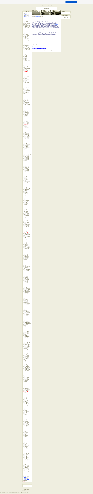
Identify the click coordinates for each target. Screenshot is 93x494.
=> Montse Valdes (26, 304)
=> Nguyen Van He (26, 343)
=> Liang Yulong (26, 422)
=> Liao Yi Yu (25, 401)
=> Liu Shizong (25, 452)
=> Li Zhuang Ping (26, 445)
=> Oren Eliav (25, 300)
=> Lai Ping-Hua (26, 227)
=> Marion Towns (26, 321)
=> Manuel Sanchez (26, 99)
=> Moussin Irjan (26, 271)
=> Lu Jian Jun (25, 415)
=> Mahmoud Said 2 (26, 377)
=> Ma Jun (25, 442)
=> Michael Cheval (26, 316)
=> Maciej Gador (26, 368)
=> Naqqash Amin (26, 248)
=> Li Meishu (25, 432)
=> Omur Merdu (26, 468)
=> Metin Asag (25, 315)
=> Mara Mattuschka (26, 83)
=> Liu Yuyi (25, 413)
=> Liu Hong (25, 456)
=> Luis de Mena (26, 112)
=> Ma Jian (25, 443)
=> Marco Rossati (26, 123)
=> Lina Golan (25, 168)
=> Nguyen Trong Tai (26, 342)
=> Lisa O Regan (26, 319)
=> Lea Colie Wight (26, 224)
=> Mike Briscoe (26, 143)
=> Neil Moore (25, 436)
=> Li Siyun (25, 464)
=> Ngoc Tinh (25, 37)
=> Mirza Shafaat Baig (27, 188)
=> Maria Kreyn (25, 20)
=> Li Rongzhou (26, 431)
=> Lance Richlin (26, 345)
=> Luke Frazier (25, 182)
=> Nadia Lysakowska (26, 253)
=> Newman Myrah (26, 60)
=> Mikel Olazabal (26, 55)
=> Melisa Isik (25, 212)
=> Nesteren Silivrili (26, 238)
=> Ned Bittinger (26, 420)
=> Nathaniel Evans (26, 322)
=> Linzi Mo (25, 77)
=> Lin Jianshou (26, 403)
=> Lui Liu (25, 61)
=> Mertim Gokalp (26, 169)
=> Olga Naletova (26, 255)
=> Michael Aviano (26, 244)
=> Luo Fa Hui (25, 385)
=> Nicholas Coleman (26, 181)
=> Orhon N (25, 42)
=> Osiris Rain (25, 111)
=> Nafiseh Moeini (26, 94)
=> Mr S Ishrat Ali (26, 250)
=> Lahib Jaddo (25, 308)
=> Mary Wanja (25, 198)
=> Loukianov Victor (26, 269)
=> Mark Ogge (25, 282)
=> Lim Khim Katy (26, 47)
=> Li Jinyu (25, 56)
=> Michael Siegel (26, 120)
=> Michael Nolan (26, 139)
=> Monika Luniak (26, 376)
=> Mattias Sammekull (27, 84)
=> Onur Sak (25, 187)
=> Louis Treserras (26, 287)
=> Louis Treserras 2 (26, 465)
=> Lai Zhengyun (26, 122)
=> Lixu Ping (25, 59)
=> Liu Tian (25, 412)
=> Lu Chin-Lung (26, 231)
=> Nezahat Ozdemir (26, 28)
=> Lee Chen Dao (26, 242)
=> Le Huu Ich (25, 341)
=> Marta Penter (26, 35)
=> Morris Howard (26, 357)
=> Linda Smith (25, 114)
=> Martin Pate (25, 400)
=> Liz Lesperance (26, 183)
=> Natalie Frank (26, 150)
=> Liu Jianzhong (26, 32)
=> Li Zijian (25, 416)
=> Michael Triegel (26, 166)
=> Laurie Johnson (26, 113)
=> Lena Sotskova (26, 476)
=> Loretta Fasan (26, 145)
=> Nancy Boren (26, 133)
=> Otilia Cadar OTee (26, 48)
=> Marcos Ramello (26, 303)
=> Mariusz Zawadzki (26, 288)
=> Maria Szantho (26, 79)
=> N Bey (24, 237)
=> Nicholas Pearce (26, 389)
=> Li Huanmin (25, 429)
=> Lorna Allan (25, 320)
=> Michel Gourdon (26, 369)
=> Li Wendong (25, 449)
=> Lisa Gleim (25, 335)
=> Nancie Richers (26, 102)
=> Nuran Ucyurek (26, 193)
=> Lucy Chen (25, 243)
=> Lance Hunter (26, 437)
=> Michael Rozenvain (27, 323)
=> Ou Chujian (25, 448)
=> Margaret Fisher (26, 44)
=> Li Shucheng (25, 73)
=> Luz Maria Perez (26, 25)
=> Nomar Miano (26, 330)
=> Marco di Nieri (26, 280)
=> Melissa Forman (26, 289)
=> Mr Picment (25, 313)
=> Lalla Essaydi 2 (26, 156)
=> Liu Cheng (25, 402)
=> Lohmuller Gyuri (26, 286)
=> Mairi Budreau (26, 119)
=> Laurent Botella (26, 353)
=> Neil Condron (26, 332)
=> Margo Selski (26, 128)
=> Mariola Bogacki (26, 296)
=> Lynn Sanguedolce (26, 39)
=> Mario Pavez (25, 70)
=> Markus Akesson (26, 346)
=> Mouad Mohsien (26, 312)
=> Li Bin (24, 399)
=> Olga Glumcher (26, 360)
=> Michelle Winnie (26, 336)
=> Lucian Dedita (26, 127)
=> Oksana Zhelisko (26, 331)
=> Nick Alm (25, 91)
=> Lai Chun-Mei (26, 226)
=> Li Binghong (25, 426)
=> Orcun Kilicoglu (26, 186)
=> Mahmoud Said (26, 205)
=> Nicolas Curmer (26, 365)
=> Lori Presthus (26, 314)
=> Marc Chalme (26, 355)
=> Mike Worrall (25, 299)
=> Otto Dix (25, 354)
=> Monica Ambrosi (26, 90)
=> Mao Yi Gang (26, 398)
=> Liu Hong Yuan (26, 386)
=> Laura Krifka (25, 283)
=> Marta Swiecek (26, 89)
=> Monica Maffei (26, 279)
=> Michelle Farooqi (26, 21)
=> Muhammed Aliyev (26, 236)
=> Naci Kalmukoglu (26, 75)
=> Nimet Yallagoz (26, 38)
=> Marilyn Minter (26, 366)
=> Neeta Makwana (26, 367)
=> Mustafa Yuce (26, 170)
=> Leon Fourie (25, 209)
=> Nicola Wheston (26, 136)
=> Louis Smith (25, 121)
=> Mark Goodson (26, 225)
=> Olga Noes (25, 387)
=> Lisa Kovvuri (25, 110)
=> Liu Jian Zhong (26, 438)
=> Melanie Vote (26, 157)
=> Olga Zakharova (26, 68)
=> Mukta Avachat (26, 33)
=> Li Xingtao (25, 421)
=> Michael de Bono (26, 76)
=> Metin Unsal (25, 103)
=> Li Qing (25, 451)
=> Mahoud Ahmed (26, 305)
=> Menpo (25, 117)
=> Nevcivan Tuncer (26, 197)
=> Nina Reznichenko (26, 105)
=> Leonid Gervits (26, 194)
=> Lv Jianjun (25, 454)
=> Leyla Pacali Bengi (26, 26)
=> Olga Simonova (26, 256)
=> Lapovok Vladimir (26, 266)
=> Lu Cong (25, 202)
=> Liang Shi (25, 78)
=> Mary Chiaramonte (26, 144)
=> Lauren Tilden (26, 138)
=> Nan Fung (25, 446)
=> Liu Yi (24, 430)
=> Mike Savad (25, 245)
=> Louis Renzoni (26, 311)
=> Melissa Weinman (26, 147)
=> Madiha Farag (26, 161)
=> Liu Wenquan (26, 425)
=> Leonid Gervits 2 (26, 396)
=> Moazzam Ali (26, 249)
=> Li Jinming (25, 462)
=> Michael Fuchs (26, 167)
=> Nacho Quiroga (26, 153)
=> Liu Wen (25, 447)
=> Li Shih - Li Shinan (26, 459)
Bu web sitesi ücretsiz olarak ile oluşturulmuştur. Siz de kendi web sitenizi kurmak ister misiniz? (46, 2)
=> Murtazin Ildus (26, 272)
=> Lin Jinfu (25, 407)
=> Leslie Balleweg (26, 233)
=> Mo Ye (25, 418)
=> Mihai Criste (25, 277)
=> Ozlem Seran (26, 54)
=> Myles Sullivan (26, 278)
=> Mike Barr (25, 176)
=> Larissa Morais (26, 106)
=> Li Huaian (25, 467)
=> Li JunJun (25, 36)
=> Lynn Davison (26, 327)
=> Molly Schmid (26, 363)
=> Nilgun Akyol (25, 69)
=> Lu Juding (25, 423)
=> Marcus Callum (26, 433)
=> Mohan (25, 408)
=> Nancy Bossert (26, 82)
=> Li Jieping (25, 460)
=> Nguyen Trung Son (27, 344)
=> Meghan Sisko (26, 356)
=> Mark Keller (25, 326)
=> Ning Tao (25, 444)
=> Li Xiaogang (25, 409)
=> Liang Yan (25, 397)
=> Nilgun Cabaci (26, 158)
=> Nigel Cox (25, 141)
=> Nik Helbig (25, 349)
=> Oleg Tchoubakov (26, 246)
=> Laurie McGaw (26, 135)
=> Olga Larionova (26, 252)
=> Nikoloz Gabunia (26, 254)
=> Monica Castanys (26, 49)
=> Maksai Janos (26, 50)
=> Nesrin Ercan (26, 134)
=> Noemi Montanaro (26, 364)
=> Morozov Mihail (26, 270)
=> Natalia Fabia (26, 189)
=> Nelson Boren (26, 132)
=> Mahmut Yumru (26, 199)
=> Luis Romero (26, 379)
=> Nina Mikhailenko (26, 275)
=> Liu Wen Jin (25, 31)
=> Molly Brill (25, 34)
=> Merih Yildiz (25, 276)
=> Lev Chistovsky (26, 411)
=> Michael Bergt (26, 146)
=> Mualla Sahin (26, 200)
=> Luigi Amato (25, 281)
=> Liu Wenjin (25, 463)
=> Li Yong (25, 414)
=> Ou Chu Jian (25, 457)
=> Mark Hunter (25, 337)
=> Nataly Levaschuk (26, 104)
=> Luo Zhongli (25, 378)
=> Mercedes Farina (26, 441)
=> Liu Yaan (25, 455)
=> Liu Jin (25, 458)
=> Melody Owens (26, 137)
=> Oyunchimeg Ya (26, 43)
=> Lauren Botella (26, 95)
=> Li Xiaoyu (25, 404)
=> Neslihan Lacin (26, 27)
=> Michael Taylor (26, 22)
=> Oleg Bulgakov (26, 290)
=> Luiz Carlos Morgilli (27, 154)
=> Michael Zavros (26, 292)
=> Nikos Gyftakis (26, 172)
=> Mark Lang (25, 201)
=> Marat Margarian (26, 247)
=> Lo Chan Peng (26, 72)
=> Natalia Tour (25, 190)
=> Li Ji (24, 427)
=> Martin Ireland (26, 171)
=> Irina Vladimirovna (26, 263)
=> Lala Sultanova (26, 257)
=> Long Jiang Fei (26, 453)
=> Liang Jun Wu (26, 466)
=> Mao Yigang (25, 419)
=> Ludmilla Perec (26, 388)
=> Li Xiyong (25, 410)
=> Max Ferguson (26, 142)
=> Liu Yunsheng (26, 471)
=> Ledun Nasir (25, 382)
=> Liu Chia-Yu (25, 230)
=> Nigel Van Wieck (26, 307)
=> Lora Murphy (26, 390)
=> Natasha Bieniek (26, 291)
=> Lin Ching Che (26, 155)
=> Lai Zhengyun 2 (26, 424)
